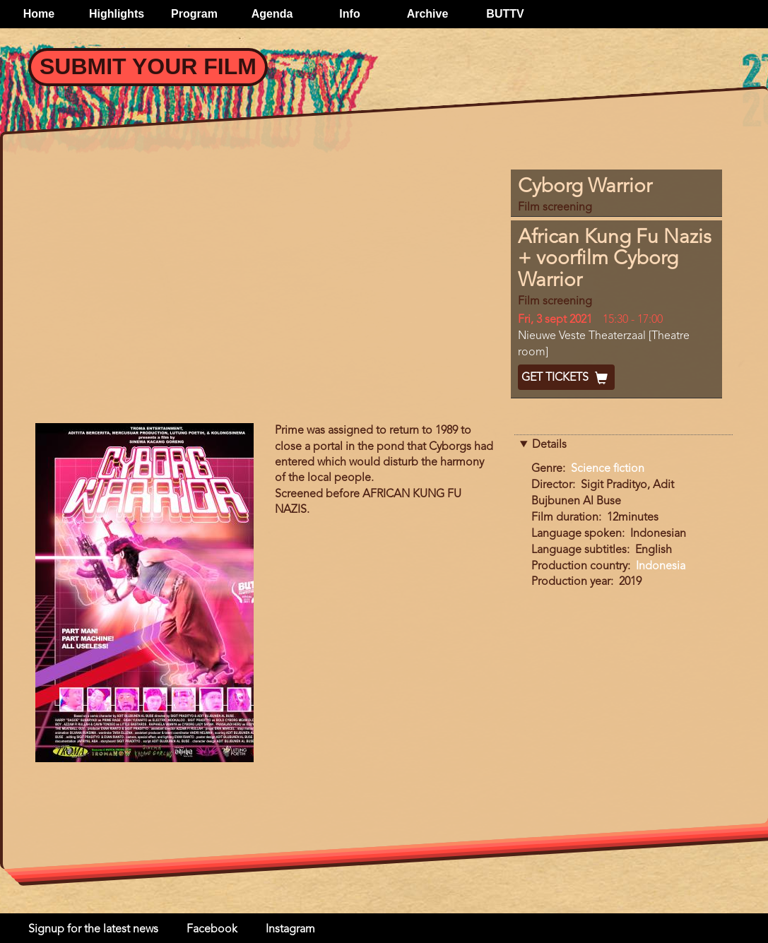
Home (38, 14)
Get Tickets (566, 378)
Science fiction (607, 469)
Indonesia (660, 566)
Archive (428, 14)
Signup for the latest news (93, 929)
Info (349, 14)
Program (194, 14)
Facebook (212, 929)
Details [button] (549, 445)
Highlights (116, 14)
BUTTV (505, 14)
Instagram (290, 929)
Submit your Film (148, 66)
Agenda (272, 14)
